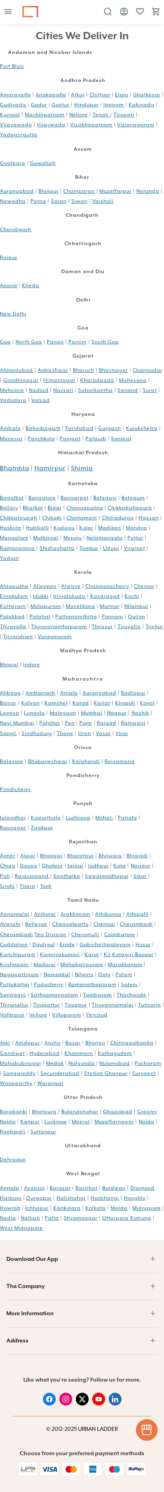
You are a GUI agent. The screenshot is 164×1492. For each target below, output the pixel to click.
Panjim (78, 342)
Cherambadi (136, 924)
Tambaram (97, 995)
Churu (7, 866)
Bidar (55, 508)
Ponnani (112, 616)
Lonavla (34, 713)
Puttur (135, 538)
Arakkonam (75, 914)
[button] (8, 12)
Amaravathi (15, 95)
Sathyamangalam (54, 995)
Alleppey (45, 586)
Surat (150, 390)
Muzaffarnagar (114, 1121)
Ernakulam (14, 596)
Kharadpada (97, 380)
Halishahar (71, 1198)
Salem (129, 984)
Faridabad (79, 428)
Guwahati (43, 163)
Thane (65, 733)
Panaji (55, 342)
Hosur (143, 944)
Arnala (69, 693)
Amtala (9, 1188)
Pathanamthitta (76, 616)
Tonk (46, 886)
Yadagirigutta (18, 135)
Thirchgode (131, 995)
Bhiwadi (137, 856)
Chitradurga (118, 518)
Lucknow (56, 1121)
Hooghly (135, 1198)
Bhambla (14, 468)
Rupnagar (13, 828)
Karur (92, 954)
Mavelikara (80, 606)
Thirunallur (14, 1005)
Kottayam (13, 606)
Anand (8, 285)
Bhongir (95, 1043)
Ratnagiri (133, 723)
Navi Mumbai (17, 723)
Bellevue (36, 924)
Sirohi (7, 886)
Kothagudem (115, 1053)
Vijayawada (16, 125)
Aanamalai (14, 914)
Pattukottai (14, 984)
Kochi (132, 596)
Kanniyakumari (60, 954)
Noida (146, 1121)
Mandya (136, 528)
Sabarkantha (95, 390)
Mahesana (133, 380)
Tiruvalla (129, 626)
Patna (38, 201)
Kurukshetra (142, 428)
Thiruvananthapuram (59, 626)
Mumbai (91, 713)
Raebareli (13, 1131)
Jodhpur (98, 866)
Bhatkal (33, 508)
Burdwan (114, 1188)
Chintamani (82, 518)
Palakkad (12, 616)
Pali (5, 876)
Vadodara (13, 400)
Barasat (60, 1188)
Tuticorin (149, 1005)
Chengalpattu (70, 924)
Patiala (127, 818)
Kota (119, 866)
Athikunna (108, 914)
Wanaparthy (16, 1083)
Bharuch (83, 370)
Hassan (149, 518)
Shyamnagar (80, 1218)
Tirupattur (46, 1005)
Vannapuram (55, 636)
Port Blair (12, 66)
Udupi (111, 548)
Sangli (8, 733)
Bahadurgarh (43, 428)
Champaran (79, 191)
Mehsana (12, 390)
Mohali (104, 818)
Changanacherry (107, 586)
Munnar (109, 606)
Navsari (63, 390)
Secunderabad (59, 1073)
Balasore (11, 761)
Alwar (27, 856)
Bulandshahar (79, 1112)
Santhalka (66, 876)
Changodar (147, 370)
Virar (121, 733)
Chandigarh (15, 229)
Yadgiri (9, 558)
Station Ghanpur (106, 1073)
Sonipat (121, 438)
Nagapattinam (19, 974)
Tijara (27, 886)
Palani (123, 974)
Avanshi (10, 924)
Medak (55, 1063)
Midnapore (146, 1208)
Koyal (147, 703)
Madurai (45, 964)
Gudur (39, 105)
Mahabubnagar (20, 1063)
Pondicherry (15, 789)
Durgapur (39, 1198)
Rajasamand (32, 876)
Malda (119, 1208)
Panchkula (41, 438)
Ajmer (7, 856)
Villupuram (66, 1015)
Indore (31, 664)
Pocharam (148, 1063)
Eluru (121, 95)
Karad (81, 703)
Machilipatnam (45, 115)
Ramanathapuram (92, 984)
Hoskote (10, 528)
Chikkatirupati (18, 518)
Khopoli (125, 703)
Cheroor (144, 586)
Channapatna (85, 508)
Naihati (30, 1218)
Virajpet (134, 548)
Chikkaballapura (130, 508)
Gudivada (13, 105)
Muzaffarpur (115, 191)
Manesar (11, 438)
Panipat (70, 438)
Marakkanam (125, 964)
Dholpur (52, 866)
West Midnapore (21, 1228)
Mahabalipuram (82, 964)
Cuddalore (14, 944)
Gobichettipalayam (105, 944)
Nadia (8, 1218)
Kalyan (30, 703)
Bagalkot (12, 498)
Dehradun (13, 1159)
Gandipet (12, 1053)
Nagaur (140, 866)
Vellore (38, 1015)
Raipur (8, 257)
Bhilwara (110, 856)
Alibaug (10, 693)
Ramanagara (17, 548)
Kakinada (141, 105)
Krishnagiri (14, 964)
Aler (5, 1043)
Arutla (53, 1043)
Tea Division (50, 934)
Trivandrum (18, 636)
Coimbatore (119, 934)
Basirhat (86, 1188)
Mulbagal (46, 538)
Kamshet (56, 703)
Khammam (79, 1053)
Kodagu (64, 528)
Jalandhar (13, 818)
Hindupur (86, 105)
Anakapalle (51, 95)
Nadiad (39, 390)
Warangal (50, 1083)
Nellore (78, 115)
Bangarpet (75, 498)
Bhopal (9, 664)
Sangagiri (13, 995)
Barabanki (13, 1112)
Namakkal (57, 974)
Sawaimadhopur (107, 876)
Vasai (103, 733)
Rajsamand (120, 761)
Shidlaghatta (57, 548)
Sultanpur (43, 1131)
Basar (73, 1043)
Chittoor (99, 95)
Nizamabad (114, 1063)
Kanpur (30, 1121)
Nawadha (13, 201)
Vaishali (102, 201)
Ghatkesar (146, 95)
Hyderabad (45, 1053)
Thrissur (102, 626)
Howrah (10, 1208)
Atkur (78, 95)
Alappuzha (14, 586)
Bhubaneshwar (47, 761)
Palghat (40, 616)
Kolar (86, 528)
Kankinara (67, 1208)
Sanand (127, 390)
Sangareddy (19, 1073)
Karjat (102, 703)
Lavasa (9, 713)
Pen (70, 723)
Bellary (9, 508)
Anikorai (45, 914)
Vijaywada (51, 125)
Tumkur (88, 548)
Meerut (81, 1121)
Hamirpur (50, 468)
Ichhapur (37, 1208)
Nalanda (147, 191)
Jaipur (75, 866)
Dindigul (43, 944)
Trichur (154, 626)
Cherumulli (85, 934)
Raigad (106, 723)
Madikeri (109, 528)
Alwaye (71, 586)
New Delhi (13, 314)
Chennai (104, 924)
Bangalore (42, 498)
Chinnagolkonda (132, 1043)
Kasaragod (105, 596)
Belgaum (133, 498)
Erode (67, 944)
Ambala (10, 428)
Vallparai (12, 1015)
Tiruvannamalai (113, 1005)
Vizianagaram (135, 125)
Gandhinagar (20, 380)
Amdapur (27, 1043)
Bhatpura (44, 1112)
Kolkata (95, 1208)
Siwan (79, 201)
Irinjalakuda (69, 596)
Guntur (60, 105)
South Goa (105, 342)
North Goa (29, 342)
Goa (5, 342)
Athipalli (137, 914)
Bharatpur (80, 856)
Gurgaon (109, 428)
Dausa (28, 866)
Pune (85, 723)
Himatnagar (59, 380)
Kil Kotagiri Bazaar (129, 954)
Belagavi (105, 498)
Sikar (140, 876)
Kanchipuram (17, 954)
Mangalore (14, 538)
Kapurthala (46, 818)
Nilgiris (84, 974)
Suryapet (144, 1073)
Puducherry (48, 984)
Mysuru (72, 538)
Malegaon (63, 713)
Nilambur (136, 606)
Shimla (82, 468)
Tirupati (123, 115)
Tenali (101, 115)
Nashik (140, 713)
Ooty (104, 974)
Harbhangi (105, 1198)
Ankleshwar (53, 370)
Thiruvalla (13, 626)
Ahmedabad (16, 370)
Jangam (113, 105)
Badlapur (133, 693)
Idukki (41, 596)
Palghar (49, 723)
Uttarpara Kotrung (126, 1218)
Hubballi (37, 528)
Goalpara (12, 163)
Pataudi (95, 438)
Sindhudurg (37, 733)
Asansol (34, 1188)
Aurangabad (17, 191)
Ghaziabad (117, 1112)
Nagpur (117, 713)
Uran (84, 733)
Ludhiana (78, 818)
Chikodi (52, 518)
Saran (59, 201)
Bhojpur (48, 191)
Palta (52, 1218)
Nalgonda (82, 1063)
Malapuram (45, 606)
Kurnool (10, 115)
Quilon (136, 616)
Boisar (8, 703)
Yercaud (96, 1015)
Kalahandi (86, 761)
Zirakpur (42, 828)
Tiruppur (76, 1005)
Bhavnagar (113, 370)
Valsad (40, 400)
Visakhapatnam (91, 125)
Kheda (30, 285)
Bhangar (51, 856)
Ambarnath (40, 693)
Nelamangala (105, 538)
